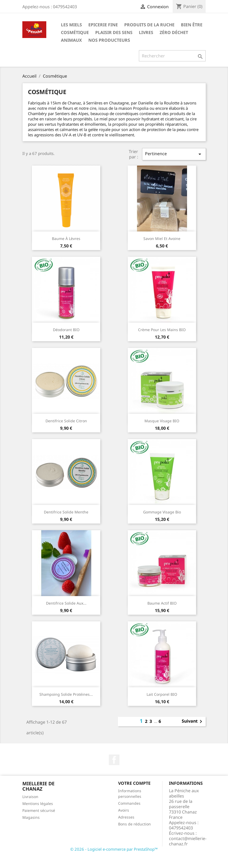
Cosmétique (75, 32)
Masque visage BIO (161, 420)
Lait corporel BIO (162, 694)
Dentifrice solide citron (66, 420)
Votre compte (134, 783)
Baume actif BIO (162, 603)
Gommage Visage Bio (162, 512)
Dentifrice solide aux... (66, 603)
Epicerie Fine (103, 25)
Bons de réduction (134, 824)
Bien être (191, 25)
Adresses (126, 817)
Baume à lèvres (66, 238)
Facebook (114, 759)
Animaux (71, 40)
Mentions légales (37, 803)
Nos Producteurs (109, 40)
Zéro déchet (174, 32)
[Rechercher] (172, 55)
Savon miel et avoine (161, 238)
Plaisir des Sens (113, 32)
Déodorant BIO (66, 329)
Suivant (193, 721)
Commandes (129, 803)
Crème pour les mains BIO (162, 329)
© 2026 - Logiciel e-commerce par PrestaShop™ (114, 849)
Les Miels (71, 25)
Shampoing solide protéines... (66, 694)
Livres (146, 32)
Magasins (31, 817)
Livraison (30, 796)
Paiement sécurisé (38, 810)
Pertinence (174, 154)
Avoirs (123, 810)
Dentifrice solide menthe (66, 512)
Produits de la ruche (149, 25)
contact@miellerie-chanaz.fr (187, 841)
